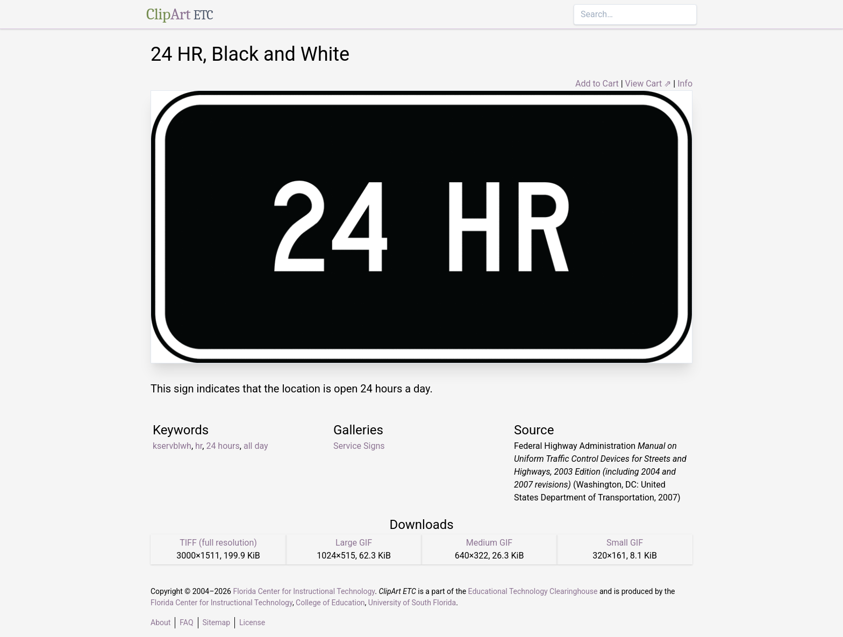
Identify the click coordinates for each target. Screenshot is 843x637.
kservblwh (172, 446)
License (252, 622)
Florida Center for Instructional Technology (304, 591)
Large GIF (353, 543)
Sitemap (216, 622)
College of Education (330, 602)
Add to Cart (597, 83)
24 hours (222, 446)
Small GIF (624, 543)
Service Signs (358, 446)
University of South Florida (412, 602)
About (160, 622)
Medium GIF (489, 543)
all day (256, 446)
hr (198, 446)
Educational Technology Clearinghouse (533, 591)
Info (684, 83)
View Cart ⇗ (648, 83)
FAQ (186, 622)
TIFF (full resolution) (218, 543)
